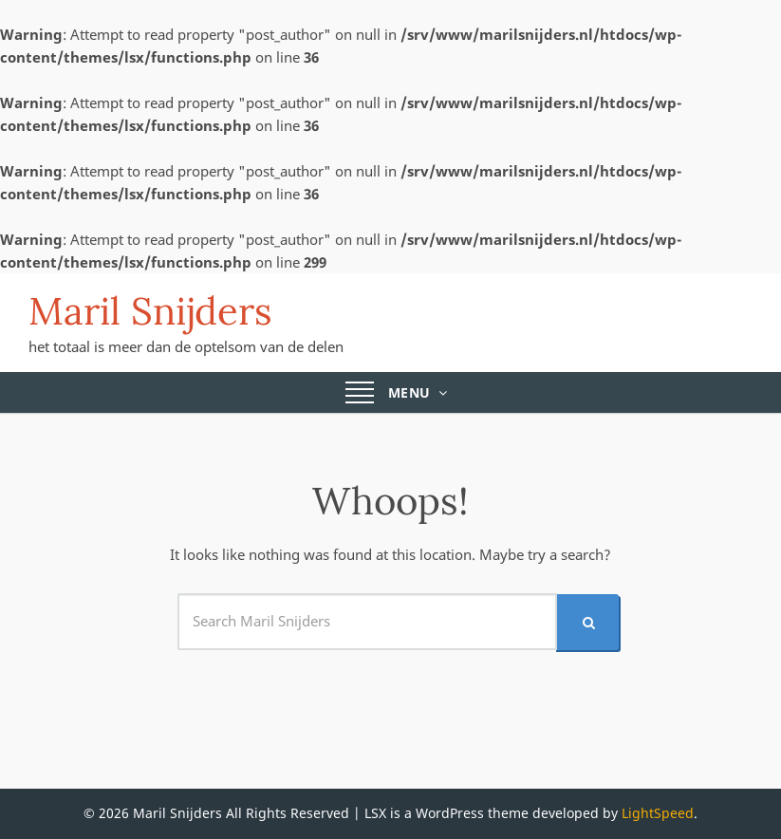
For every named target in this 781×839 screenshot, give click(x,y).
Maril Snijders (150, 311)
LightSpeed (658, 813)
